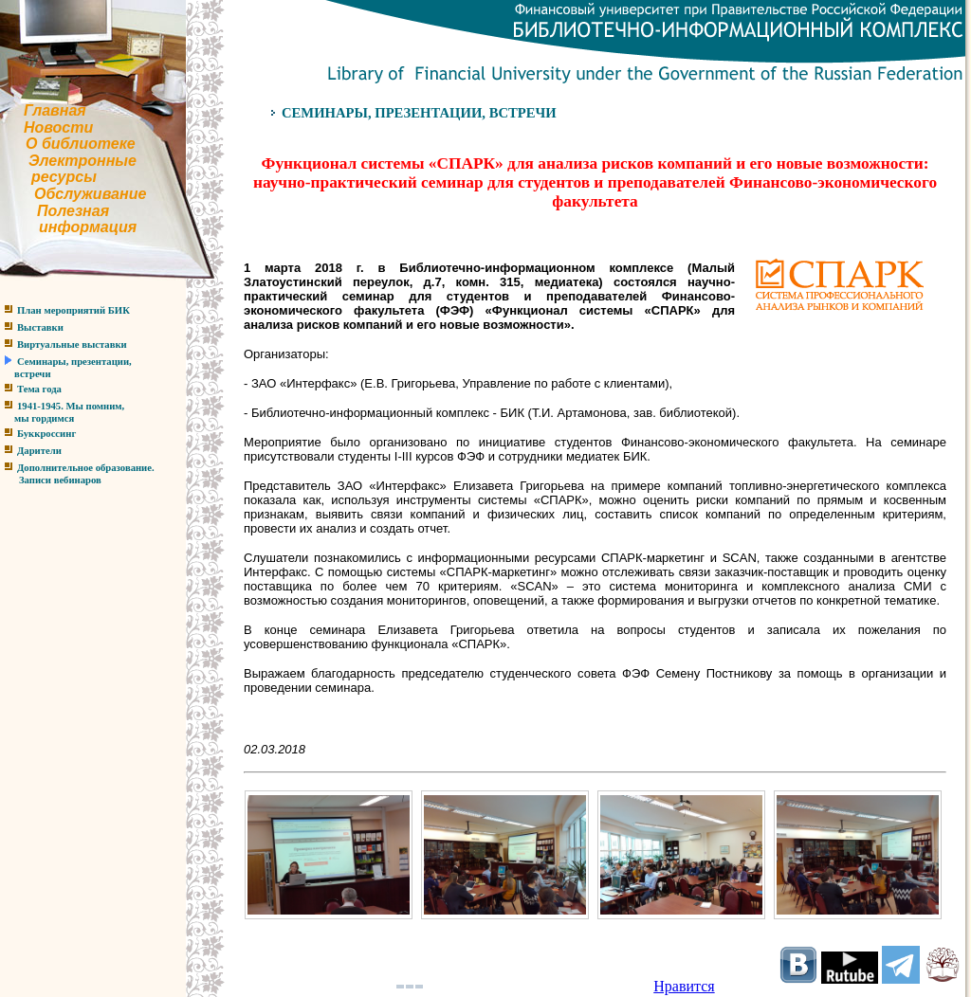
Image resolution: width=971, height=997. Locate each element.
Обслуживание (90, 194)
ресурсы (64, 177)
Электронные (82, 161)
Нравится (683, 986)
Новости (58, 127)
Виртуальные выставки (72, 344)
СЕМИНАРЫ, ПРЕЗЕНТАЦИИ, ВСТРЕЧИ (419, 112)
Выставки (40, 327)
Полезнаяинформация (68, 219)
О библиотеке (81, 144)
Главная (55, 110)
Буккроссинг (46, 433)
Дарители (39, 450)
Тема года (39, 389)
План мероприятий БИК (73, 310)
